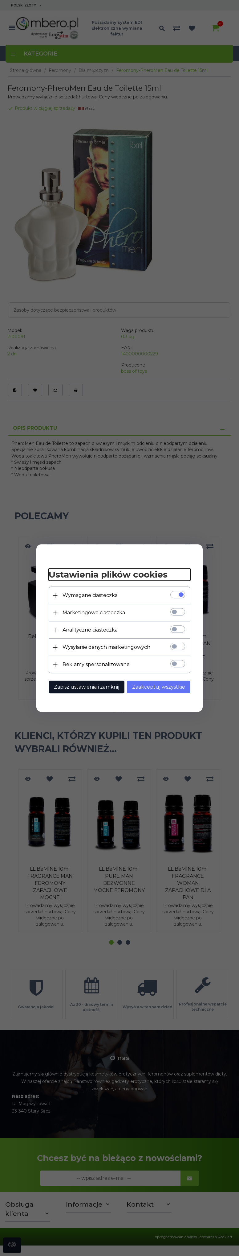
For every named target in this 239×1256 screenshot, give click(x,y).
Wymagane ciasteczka (90, 595)
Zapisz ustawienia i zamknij (86, 687)
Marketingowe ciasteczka (94, 613)
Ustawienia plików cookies (108, 575)
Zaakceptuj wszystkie (158, 687)
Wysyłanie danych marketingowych (106, 647)
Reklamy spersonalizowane (96, 664)
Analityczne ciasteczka (90, 630)
